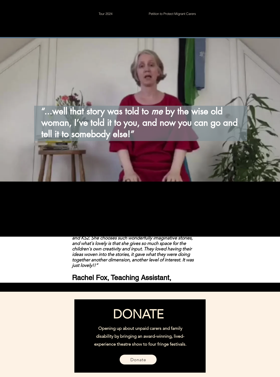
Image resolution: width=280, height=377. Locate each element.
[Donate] (138, 359)
